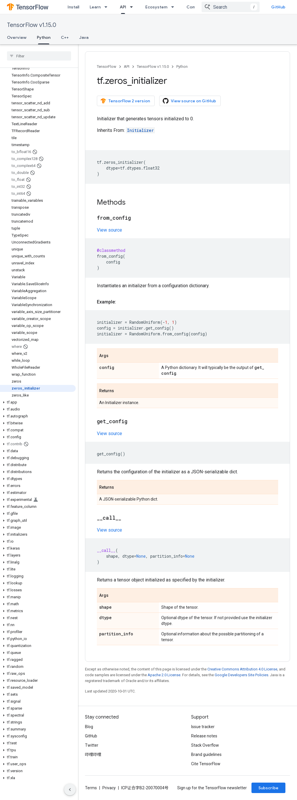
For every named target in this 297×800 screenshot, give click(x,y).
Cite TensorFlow (205, 763)
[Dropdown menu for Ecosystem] (174, 7)
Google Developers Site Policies (241, 675)
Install (73, 7)
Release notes (204, 736)
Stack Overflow (205, 745)
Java (83, 37)
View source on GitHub (189, 101)
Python (182, 66)
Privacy (109, 788)
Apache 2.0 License (164, 675)
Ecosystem (156, 7)
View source (109, 230)
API (126, 66)
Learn (95, 7)
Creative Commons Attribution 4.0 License (242, 669)
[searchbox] (39, 56)
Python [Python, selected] (43, 37)
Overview (16, 37)
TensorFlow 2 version (125, 101)
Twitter (91, 745)
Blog (89, 726)
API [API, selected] (123, 7)
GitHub (278, 7)
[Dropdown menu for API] (133, 7)
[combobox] (231, 7)
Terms (91, 788)
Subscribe (268, 787)
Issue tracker (203, 726)
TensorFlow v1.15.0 (31, 25)
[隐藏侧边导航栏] (70, 789)
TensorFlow (106, 66)
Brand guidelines (206, 754)
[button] (38, 402)
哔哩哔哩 (93, 754)
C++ (65, 37)
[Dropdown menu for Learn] (108, 7)
